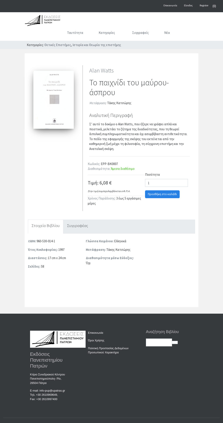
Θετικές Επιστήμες (57, 45)
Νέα (167, 33)
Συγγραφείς (140, 33)
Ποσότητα (152, 174)
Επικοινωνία (95, 332)
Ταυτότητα (75, 33)
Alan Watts (101, 70)
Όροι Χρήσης (96, 340)
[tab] (45, 227)
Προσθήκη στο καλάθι (162, 194)
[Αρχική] (53, 33)
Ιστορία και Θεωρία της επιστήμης (97, 45)
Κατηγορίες (113, 32)
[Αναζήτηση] (187, 33)
